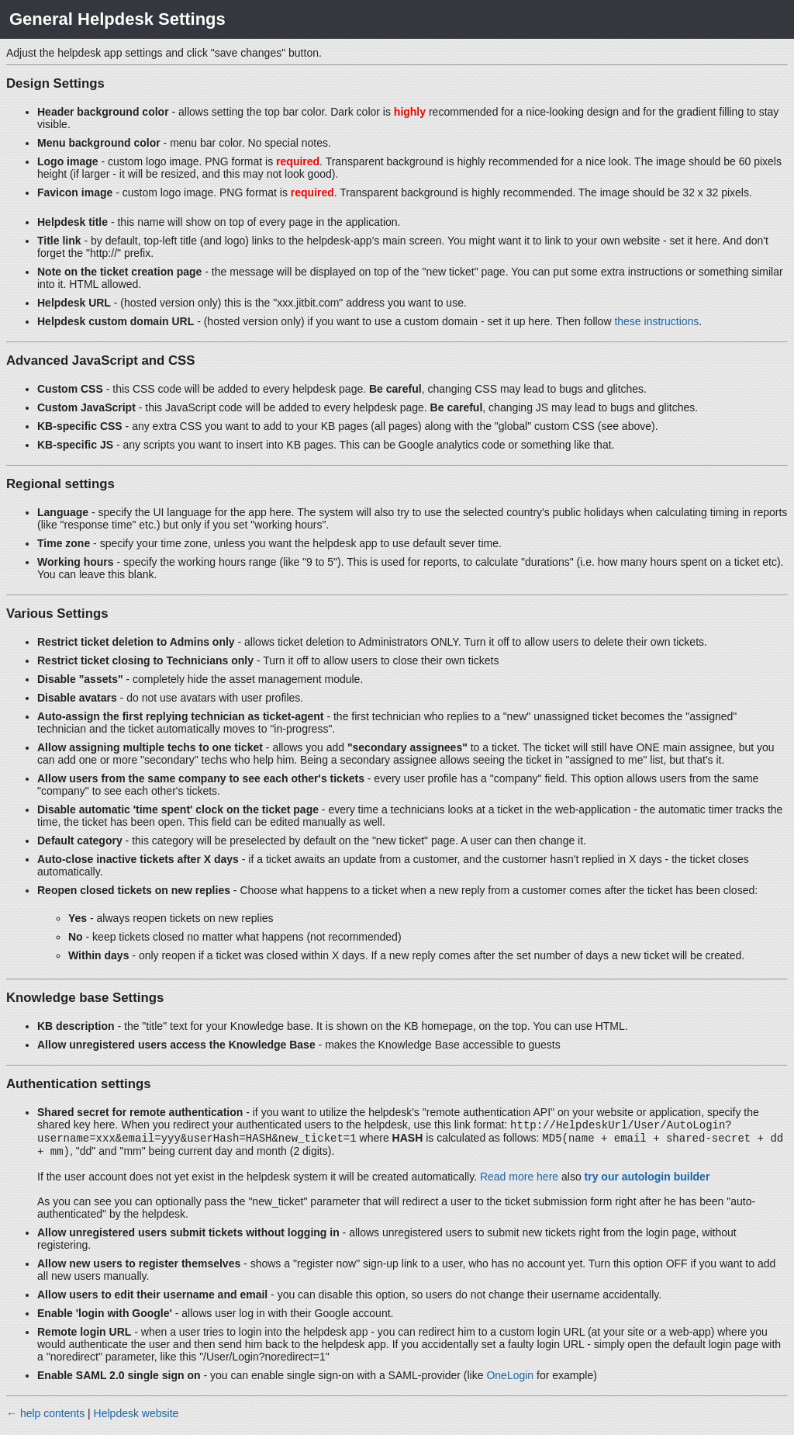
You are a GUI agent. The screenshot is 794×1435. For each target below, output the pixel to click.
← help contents (45, 1418)
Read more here (519, 1181)
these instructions (656, 321)
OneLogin (509, 1380)
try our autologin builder (647, 1181)
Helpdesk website (136, 1418)
